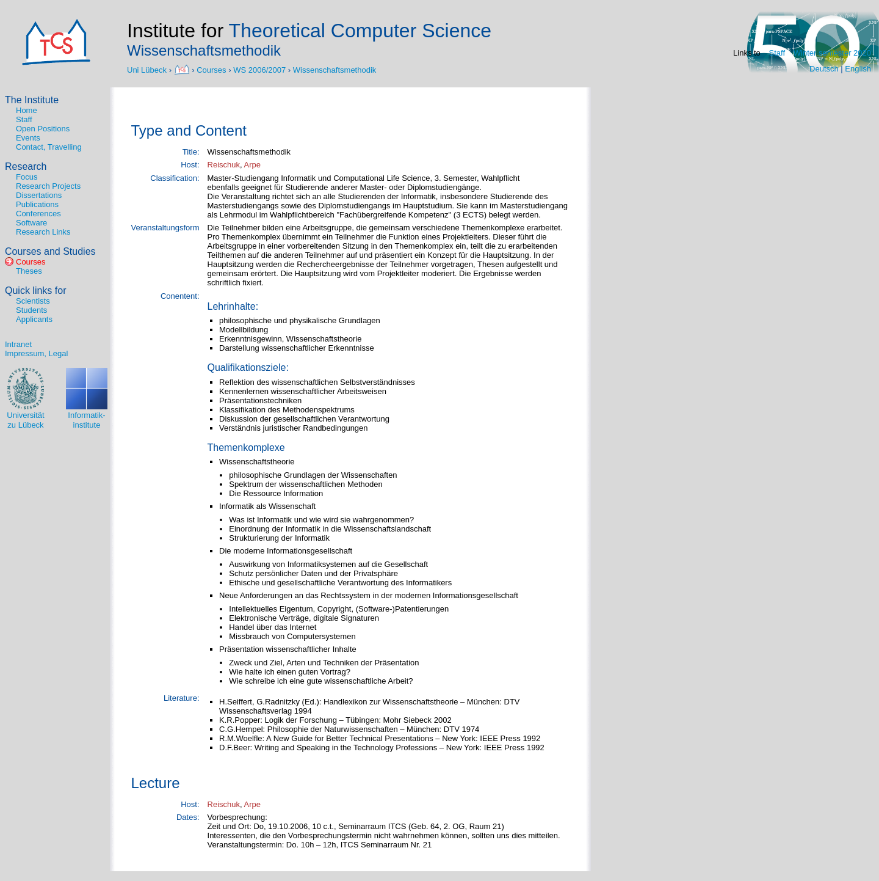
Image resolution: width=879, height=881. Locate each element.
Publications (37, 204)
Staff (777, 52)
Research (25, 166)
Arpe (252, 164)
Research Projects (48, 186)
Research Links (43, 231)
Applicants (34, 319)
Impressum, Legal (36, 353)
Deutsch (824, 68)
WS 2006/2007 (259, 69)
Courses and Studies (50, 251)
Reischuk (224, 164)
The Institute (32, 100)
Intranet (18, 344)
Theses (29, 271)
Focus (26, 176)
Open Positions (43, 128)
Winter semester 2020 (832, 52)
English (858, 68)
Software (31, 222)
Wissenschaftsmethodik (335, 69)
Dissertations (39, 195)
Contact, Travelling (49, 147)
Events (28, 137)
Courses (211, 69)
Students (31, 310)
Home (26, 110)
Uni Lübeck (148, 69)
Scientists (33, 300)
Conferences (38, 213)
